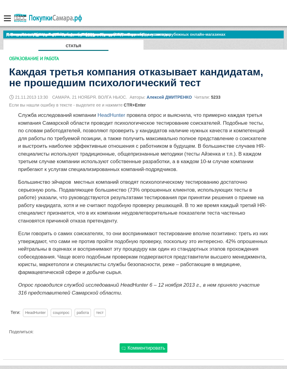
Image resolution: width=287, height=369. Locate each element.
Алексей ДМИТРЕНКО (169, 97)
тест (100, 313)
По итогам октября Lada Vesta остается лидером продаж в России (70, 34)
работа (83, 313)
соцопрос (61, 313)
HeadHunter (111, 115)
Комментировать (143, 348)
